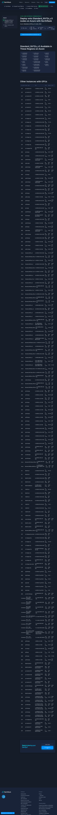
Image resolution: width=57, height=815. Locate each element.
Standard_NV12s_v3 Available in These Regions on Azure (8, 21)
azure (25, 16)
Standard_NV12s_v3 (37, 16)
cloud (21, 16)
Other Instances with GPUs (8, 25)
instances (29, 16)
